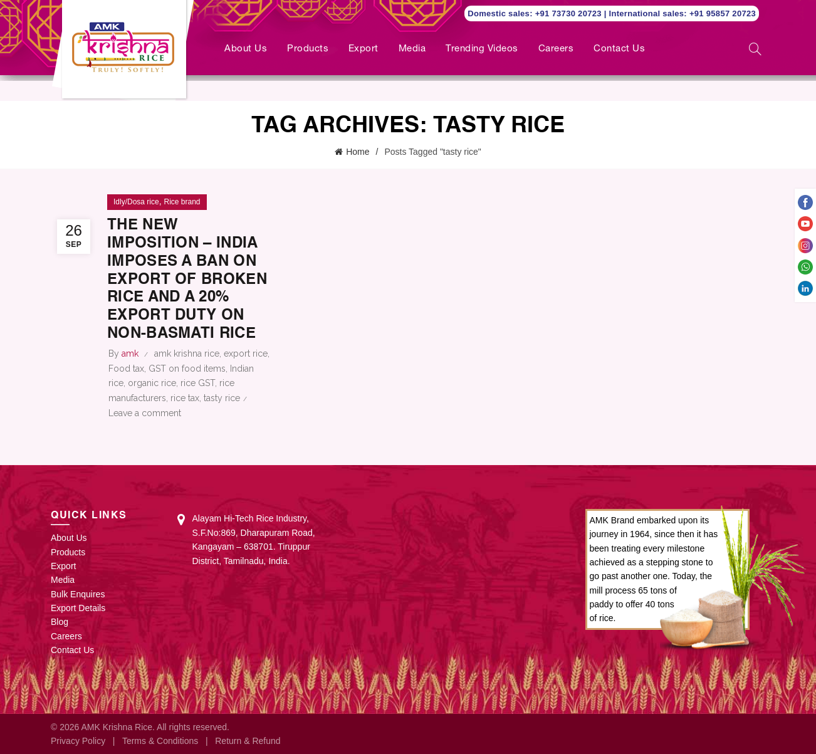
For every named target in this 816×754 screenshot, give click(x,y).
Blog (59, 622)
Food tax (126, 369)
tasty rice (222, 398)
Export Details (78, 608)
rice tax (184, 398)
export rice (246, 353)
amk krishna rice (186, 353)
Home (357, 152)
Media (412, 49)
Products (307, 49)
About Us (245, 49)
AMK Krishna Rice (116, 727)
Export (363, 49)
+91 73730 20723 (569, 13)
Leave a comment (144, 413)
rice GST (197, 383)
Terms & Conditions (160, 741)
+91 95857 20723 (722, 13)
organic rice (152, 383)
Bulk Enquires (78, 594)
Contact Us (619, 49)
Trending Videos (482, 49)
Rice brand (182, 201)
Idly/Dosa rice (136, 201)
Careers (556, 49)
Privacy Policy (78, 741)
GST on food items (187, 369)
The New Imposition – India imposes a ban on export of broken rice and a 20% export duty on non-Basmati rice (187, 280)
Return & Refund (247, 741)
